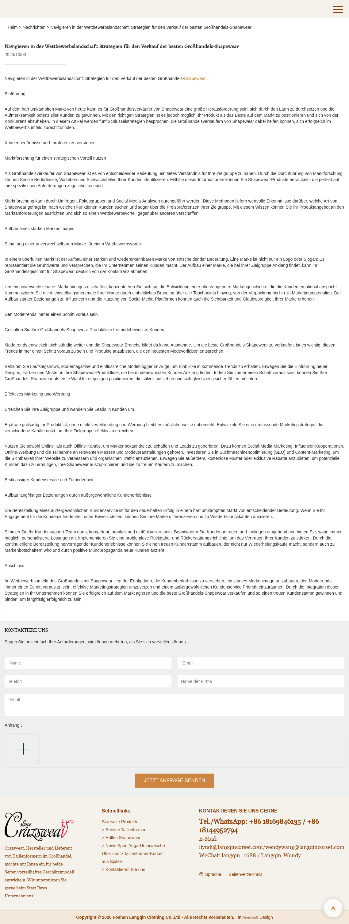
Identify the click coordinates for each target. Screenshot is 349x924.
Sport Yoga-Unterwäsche (141, 845)
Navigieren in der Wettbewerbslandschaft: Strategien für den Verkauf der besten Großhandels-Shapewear (150, 27)
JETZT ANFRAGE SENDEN (174, 780)
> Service (111, 829)
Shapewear (195, 78)
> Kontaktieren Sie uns (123, 869)
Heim (13, 27)
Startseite (111, 821)
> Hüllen (110, 837)
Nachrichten (34, 27)
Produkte (129, 821)
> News (109, 845)
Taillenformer (133, 829)
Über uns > (112, 853)
